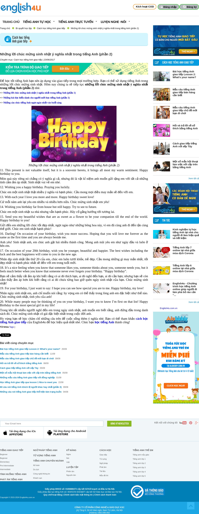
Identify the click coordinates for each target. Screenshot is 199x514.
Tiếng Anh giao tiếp (11, 450)
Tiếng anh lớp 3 (139, 467)
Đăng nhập (170, 6)
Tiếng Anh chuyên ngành (48, 460)
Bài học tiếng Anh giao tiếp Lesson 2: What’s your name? (184, 74)
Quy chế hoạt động (53, 495)
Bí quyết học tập (24, 28)
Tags (11, 327)
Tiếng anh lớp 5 (139, 476)
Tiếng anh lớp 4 (139, 472)
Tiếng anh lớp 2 (139, 463)
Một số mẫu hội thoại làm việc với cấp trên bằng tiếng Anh (185, 164)
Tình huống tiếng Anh (13, 474)
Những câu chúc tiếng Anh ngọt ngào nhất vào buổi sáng (32, 102)
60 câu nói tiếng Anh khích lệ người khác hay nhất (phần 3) (31, 387)
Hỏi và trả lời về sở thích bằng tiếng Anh (185, 127)
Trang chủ (11, 22)
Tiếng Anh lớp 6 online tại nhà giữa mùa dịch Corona (184, 268)
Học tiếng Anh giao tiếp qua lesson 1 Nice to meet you (28, 382)
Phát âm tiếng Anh (11, 479)
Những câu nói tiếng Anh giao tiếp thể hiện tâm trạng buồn (31, 392)
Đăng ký (192, 6)
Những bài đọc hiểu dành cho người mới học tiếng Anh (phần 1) (36, 97)
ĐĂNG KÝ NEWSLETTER (120, 424)
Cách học (105, 450)
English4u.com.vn (168, 308)
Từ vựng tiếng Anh (44, 455)
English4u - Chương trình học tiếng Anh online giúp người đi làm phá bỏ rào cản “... (185, 289)
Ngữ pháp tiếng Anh (45, 450)
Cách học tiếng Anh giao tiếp (51, 28)
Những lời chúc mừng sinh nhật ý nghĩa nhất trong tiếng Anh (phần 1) (39, 93)
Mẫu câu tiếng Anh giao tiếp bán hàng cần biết (184, 92)
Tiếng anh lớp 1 (139, 459)
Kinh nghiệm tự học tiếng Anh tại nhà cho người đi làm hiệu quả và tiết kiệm (186, 234)
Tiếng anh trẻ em (143, 450)
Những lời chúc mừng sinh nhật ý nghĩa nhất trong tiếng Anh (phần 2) (105, 28)
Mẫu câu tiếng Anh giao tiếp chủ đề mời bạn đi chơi (185, 110)
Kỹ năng (71, 450)
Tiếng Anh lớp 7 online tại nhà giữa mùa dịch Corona (184, 250)
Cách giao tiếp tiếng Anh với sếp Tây (185, 145)
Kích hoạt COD (145, 6)
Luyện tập (72, 467)
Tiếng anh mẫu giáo (141, 455)
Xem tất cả (193, 178)
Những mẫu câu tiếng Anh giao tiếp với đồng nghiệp (27, 377)
